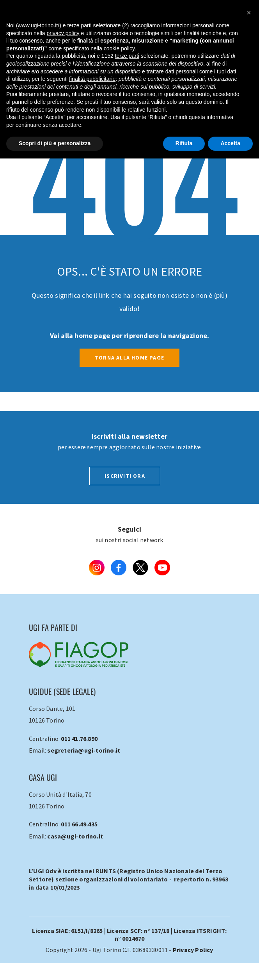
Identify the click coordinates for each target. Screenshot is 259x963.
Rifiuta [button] (184, 143)
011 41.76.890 (79, 738)
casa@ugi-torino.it (75, 836)
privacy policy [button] (63, 33)
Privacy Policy (193, 950)
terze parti (127, 56)
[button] (249, 12)
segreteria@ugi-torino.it (83, 750)
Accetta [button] (230, 143)
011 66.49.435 (79, 824)
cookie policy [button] (119, 48)
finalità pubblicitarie (92, 79)
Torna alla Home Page (129, 357)
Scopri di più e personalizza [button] (54, 143)
